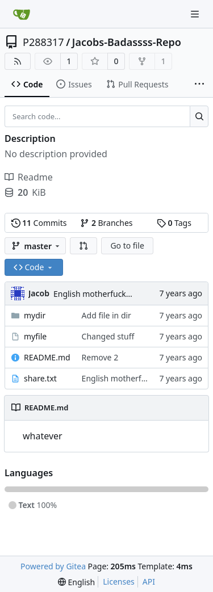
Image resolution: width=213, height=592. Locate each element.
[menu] (76, 582)
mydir (34, 315)
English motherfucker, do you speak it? (125, 293)
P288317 (43, 42)
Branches (106, 222)
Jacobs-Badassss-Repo (126, 42)
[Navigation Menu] (196, 14)
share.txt (40, 378)
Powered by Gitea (53, 566)
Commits (39, 222)
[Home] (21, 14)
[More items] (199, 84)
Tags (174, 222)
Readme (29, 177)
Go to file (127, 245)
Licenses (119, 581)
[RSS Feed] (18, 61)
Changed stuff (108, 336)
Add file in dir (106, 315)
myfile (35, 336)
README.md (47, 357)
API (149, 581)
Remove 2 (100, 357)
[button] (83, 245)
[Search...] (199, 116)
